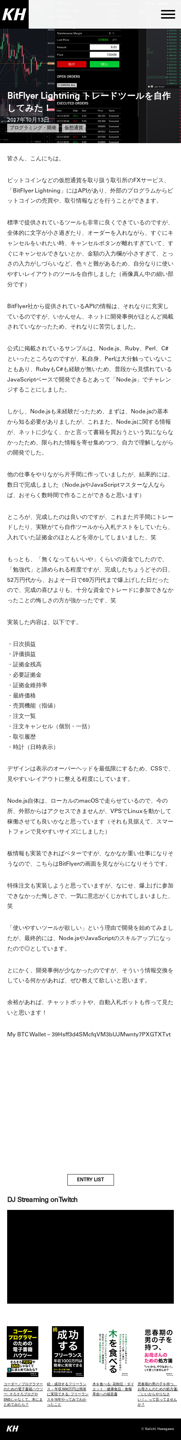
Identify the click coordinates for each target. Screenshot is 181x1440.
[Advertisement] (90, 1113)
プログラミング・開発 (33, 128)
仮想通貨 (74, 128)
